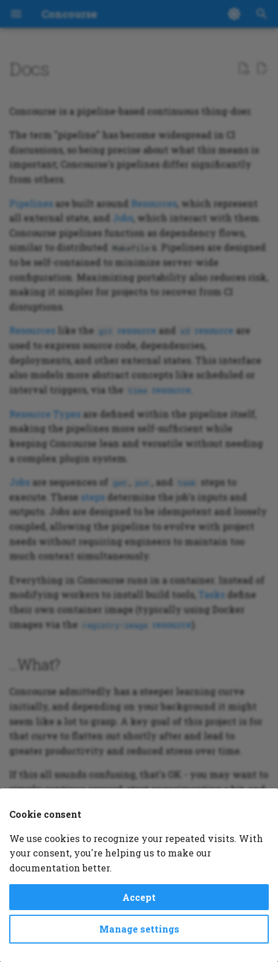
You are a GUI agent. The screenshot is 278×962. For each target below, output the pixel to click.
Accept (139, 897)
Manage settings (139, 929)
